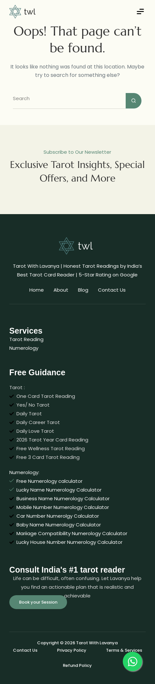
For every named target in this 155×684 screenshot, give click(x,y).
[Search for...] (69, 101)
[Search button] (134, 101)
